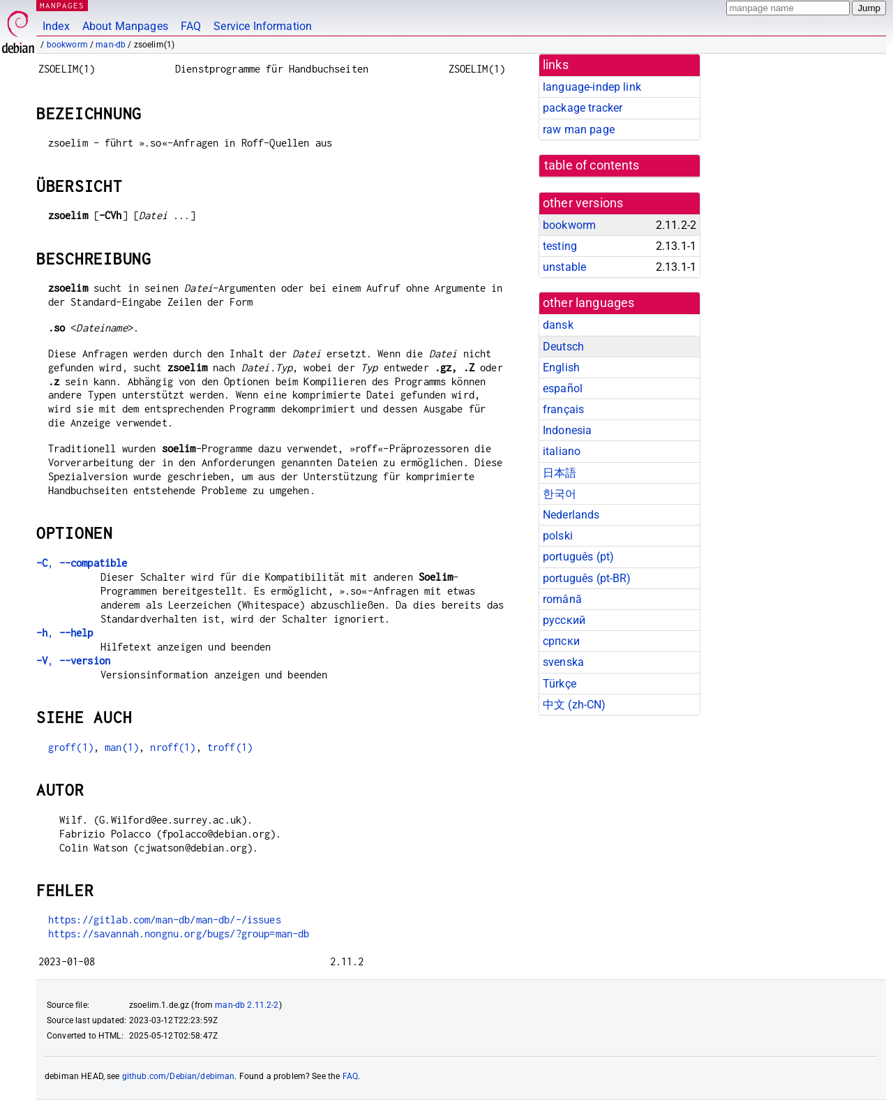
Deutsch (563, 346)
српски (561, 641)
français (563, 409)
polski (558, 535)
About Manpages (125, 26)
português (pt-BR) (587, 578)
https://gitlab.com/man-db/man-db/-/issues (164, 920)
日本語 (559, 473)
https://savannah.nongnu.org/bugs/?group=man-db (179, 933)
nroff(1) (172, 747)
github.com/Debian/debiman (178, 1076)
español (563, 388)
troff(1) (230, 747)
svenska (563, 662)
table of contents (592, 165)
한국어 (559, 493)
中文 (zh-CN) (574, 704)
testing (560, 246)
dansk (558, 325)
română (562, 599)
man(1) (122, 747)
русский (564, 620)
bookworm (67, 45)
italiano (561, 451)
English (561, 367)
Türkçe (559, 683)
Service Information (262, 26)
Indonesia (567, 430)
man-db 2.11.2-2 (246, 1005)
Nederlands (571, 514)
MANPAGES (62, 5)
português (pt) (578, 556)
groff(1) (70, 747)
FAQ (191, 26)
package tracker (582, 107)
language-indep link (592, 87)
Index (56, 26)
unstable (564, 267)
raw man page (579, 129)
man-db (111, 45)
